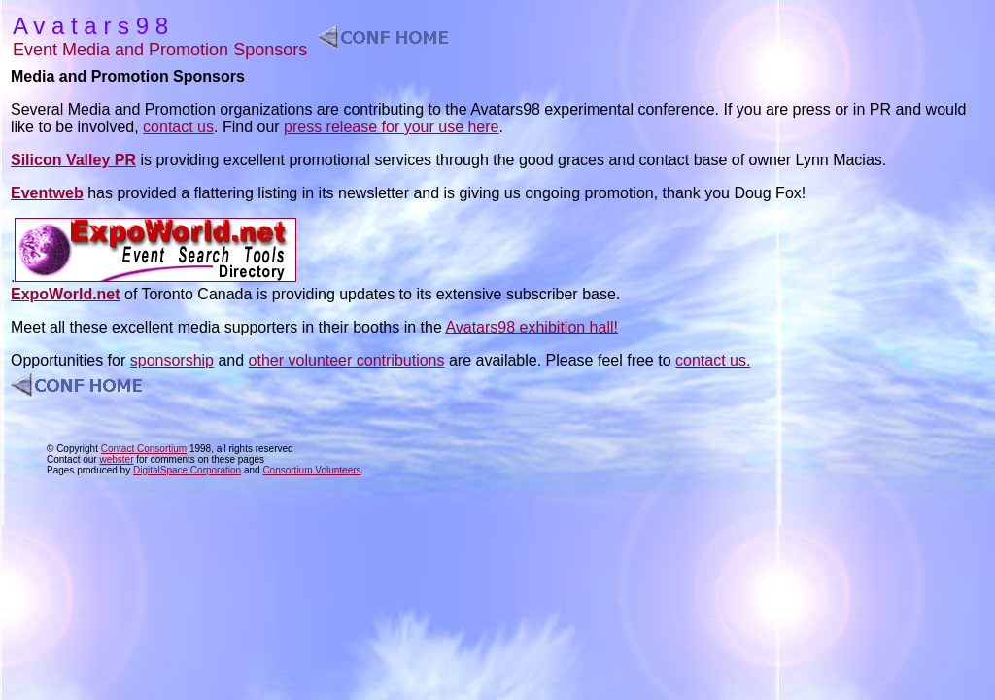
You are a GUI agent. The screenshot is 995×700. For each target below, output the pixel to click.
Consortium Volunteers (311, 470)
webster (116, 459)
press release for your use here (391, 127)
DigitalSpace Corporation (187, 470)
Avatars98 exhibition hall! (531, 327)
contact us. (712, 360)
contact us (178, 127)
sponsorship (172, 360)
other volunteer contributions (347, 360)
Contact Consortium (144, 448)
